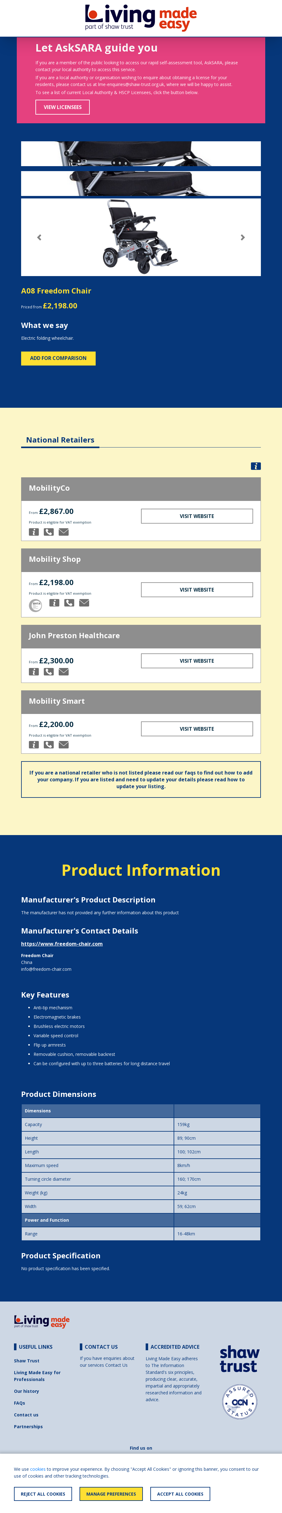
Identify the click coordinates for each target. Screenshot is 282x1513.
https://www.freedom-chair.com (62, 943)
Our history (26, 1391)
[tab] (60, 435)
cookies (38, 1469)
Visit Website (197, 516)
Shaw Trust (26, 1361)
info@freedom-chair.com (46, 969)
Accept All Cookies (180, 1494)
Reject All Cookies (43, 1494)
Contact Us (116, 1365)
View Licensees (63, 107)
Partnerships (28, 1426)
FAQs (19, 1403)
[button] (39, 237)
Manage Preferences (111, 1494)
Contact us (26, 1415)
